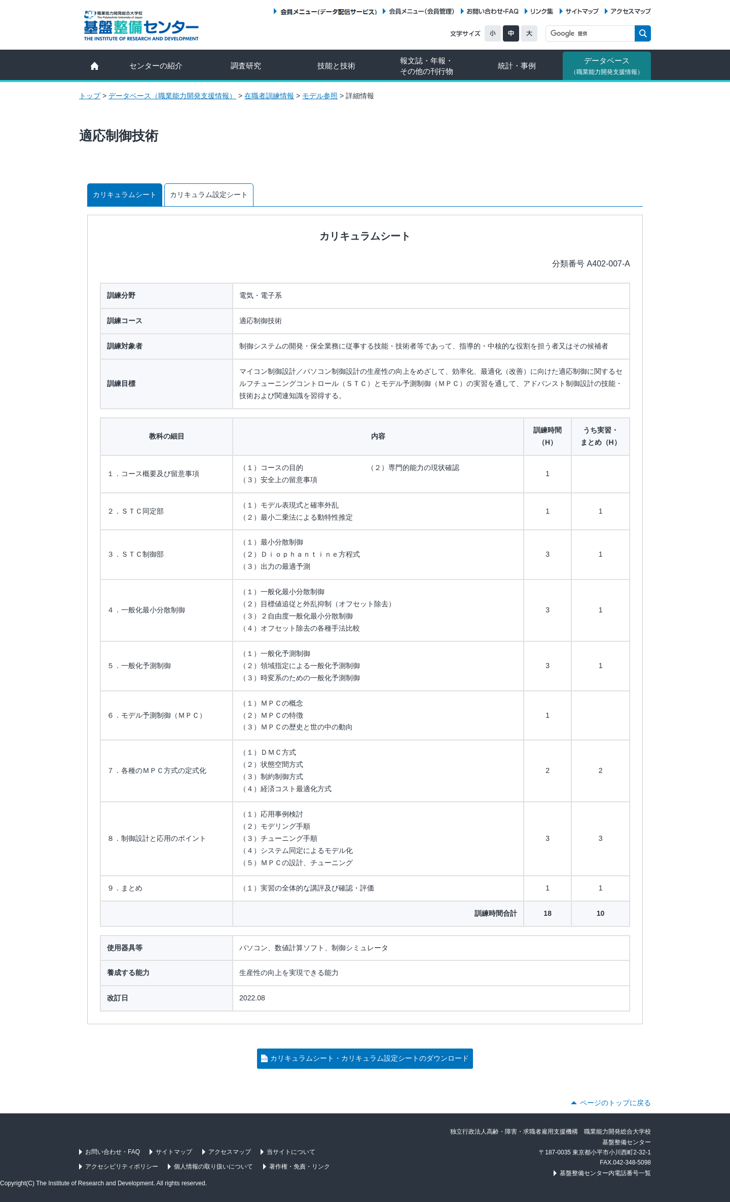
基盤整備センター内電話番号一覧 (605, 1173)
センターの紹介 (155, 65)
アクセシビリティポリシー (121, 1166)
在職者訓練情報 (269, 96)
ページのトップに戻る (615, 1103)
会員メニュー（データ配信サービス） (328, 11)
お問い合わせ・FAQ (493, 11)
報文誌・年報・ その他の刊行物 (426, 65)
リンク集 (542, 11)
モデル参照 (320, 96)
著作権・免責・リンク (299, 1166)
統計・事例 (517, 65)
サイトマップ (582, 11)
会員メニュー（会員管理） (422, 11)
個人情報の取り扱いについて (213, 1166)
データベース (606, 65)
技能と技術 (336, 65)
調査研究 (246, 65)
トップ (89, 96)
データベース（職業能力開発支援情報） (172, 96)
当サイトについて (291, 1151)
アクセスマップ (631, 11)
